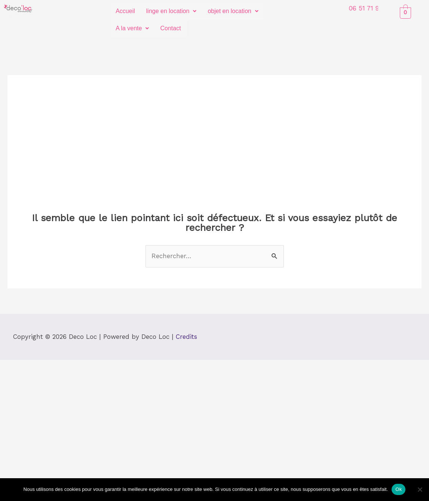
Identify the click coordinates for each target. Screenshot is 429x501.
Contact (170, 28)
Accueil (125, 11)
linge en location (171, 11)
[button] (171, 11)
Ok (398, 489)
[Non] (419, 489)
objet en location (233, 11)
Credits (186, 336)
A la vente (132, 28)
